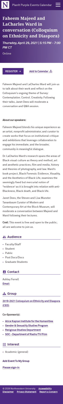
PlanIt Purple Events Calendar (32, 5)
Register (11, 71)
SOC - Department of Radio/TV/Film (26, 334)
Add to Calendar (38, 71)
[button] (58, 5)
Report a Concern (48, 392)
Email (6, 283)
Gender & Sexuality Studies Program (26, 325)
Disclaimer (8, 392)
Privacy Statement (26, 392)
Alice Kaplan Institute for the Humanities (29, 321)
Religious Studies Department (23, 330)
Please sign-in (11, 367)
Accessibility (45, 389)
